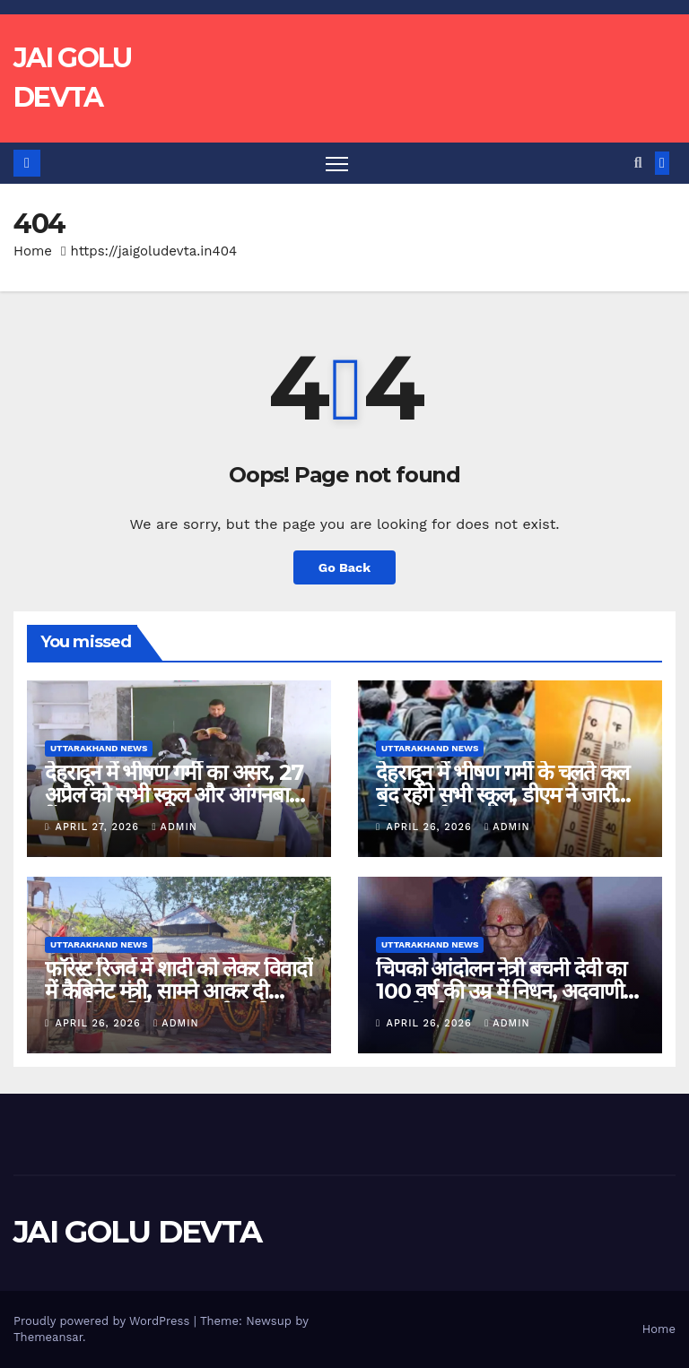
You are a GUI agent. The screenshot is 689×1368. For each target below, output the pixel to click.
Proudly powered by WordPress (103, 1321)
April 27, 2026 (100, 827)
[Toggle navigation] (337, 163)
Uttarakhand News (98, 748)
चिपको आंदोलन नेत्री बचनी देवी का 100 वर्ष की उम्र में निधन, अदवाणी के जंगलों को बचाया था (509, 991)
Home (32, 251)
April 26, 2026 (431, 827)
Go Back (344, 567)
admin (175, 827)
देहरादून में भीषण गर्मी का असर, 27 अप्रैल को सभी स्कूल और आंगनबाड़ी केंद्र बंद (175, 794)
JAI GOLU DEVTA (137, 1232)
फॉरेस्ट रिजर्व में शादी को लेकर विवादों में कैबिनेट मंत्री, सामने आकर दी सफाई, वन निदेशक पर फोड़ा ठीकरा (178, 991)
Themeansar (48, 1337)
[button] (638, 162)
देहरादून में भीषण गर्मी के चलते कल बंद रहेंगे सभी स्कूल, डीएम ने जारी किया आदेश (502, 794)
